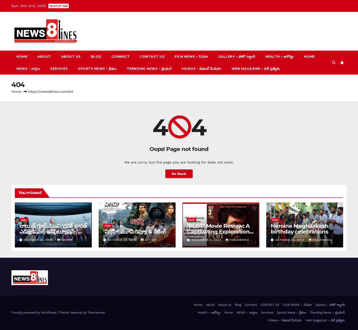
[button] (334, 62)
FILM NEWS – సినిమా (191, 57)
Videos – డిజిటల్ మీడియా (201, 69)
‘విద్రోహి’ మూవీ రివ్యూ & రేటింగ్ (134, 231)
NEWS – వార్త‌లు (28, 69)
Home (21, 57)
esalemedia (237, 240)
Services (59, 69)
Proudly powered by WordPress (34, 312)
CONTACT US (152, 57)
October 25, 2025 (123, 240)
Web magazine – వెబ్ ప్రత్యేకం (256, 69)
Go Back (179, 173)
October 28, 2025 (39, 240)
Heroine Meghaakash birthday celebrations (299, 229)
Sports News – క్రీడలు (97, 69)
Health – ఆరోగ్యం (279, 57)
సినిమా (108, 225)
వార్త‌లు (24, 220)
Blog (96, 57)
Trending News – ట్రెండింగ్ (149, 69)
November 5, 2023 (207, 240)
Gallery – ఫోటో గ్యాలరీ (236, 57)
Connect (120, 57)
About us (71, 57)
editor (65, 240)
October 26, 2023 (290, 240)
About (44, 57)
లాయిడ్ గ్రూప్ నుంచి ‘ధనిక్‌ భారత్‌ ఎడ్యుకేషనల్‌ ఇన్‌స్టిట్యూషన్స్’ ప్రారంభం (53, 232)
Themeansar (96, 312)
